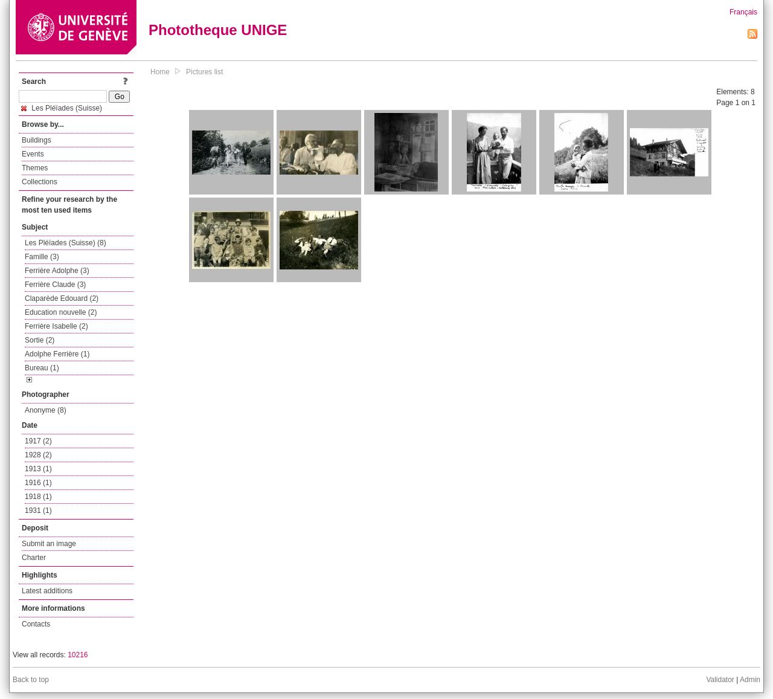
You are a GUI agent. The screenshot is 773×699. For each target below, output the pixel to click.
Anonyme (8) (45, 410)
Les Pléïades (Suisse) (61, 108)
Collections (39, 182)
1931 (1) (38, 510)
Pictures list (204, 72)
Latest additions (47, 591)
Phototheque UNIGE (218, 30)
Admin (750, 679)
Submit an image (49, 544)
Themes (35, 168)
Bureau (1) (42, 368)
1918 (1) (38, 496)
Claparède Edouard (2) (61, 298)
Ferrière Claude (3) (55, 284)
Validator (720, 679)
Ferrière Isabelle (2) (56, 326)
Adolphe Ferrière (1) (57, 354)
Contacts (36, 624)
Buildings (36, 140)
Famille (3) (42, 257)
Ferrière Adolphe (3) (57, 270)
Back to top (31, 679)
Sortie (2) (39, 340)
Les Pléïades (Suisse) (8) (65, 243)
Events (33, 154)
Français (743, 12)
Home (160, 72)
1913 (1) (38, 469)
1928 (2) (38, 455)
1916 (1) (38, 482)
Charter (34, 557)
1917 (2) (38, 441)
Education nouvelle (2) (61, 312)
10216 (78, 655)
